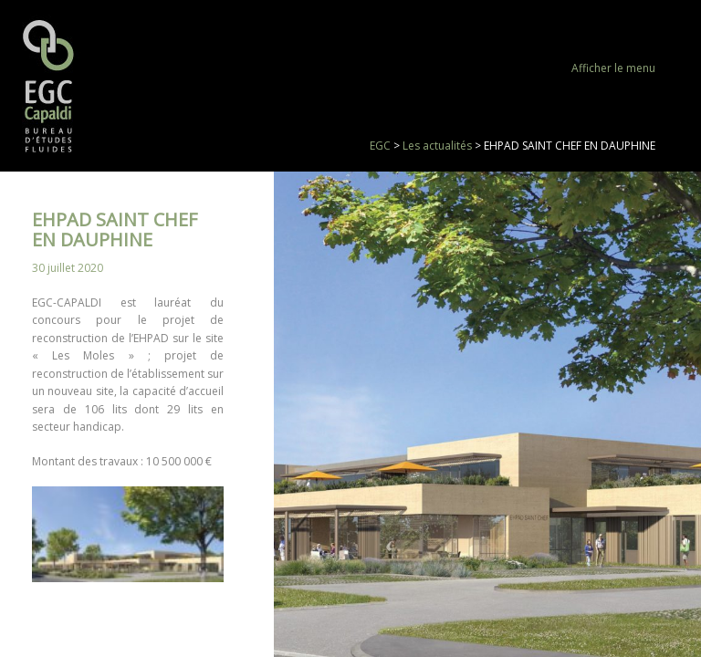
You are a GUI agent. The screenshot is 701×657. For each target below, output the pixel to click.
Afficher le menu (613, 68)
